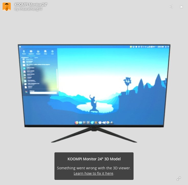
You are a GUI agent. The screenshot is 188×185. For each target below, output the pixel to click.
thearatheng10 (30, 8)
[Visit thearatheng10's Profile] (7, 7)
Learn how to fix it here (93, 173)
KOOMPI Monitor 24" (31, 4)
